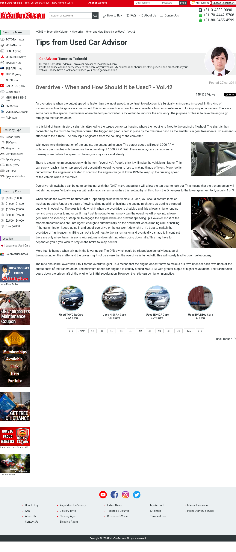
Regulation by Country (73, 505)
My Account (157, 505)
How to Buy (114, 15)
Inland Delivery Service (200, 510)
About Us (150, 15)
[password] (170, 3)
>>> (200, 330)
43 (130, 330)
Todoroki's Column (57, 31)
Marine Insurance (197, 505)
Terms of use (158, 516)
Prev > (189, 330)
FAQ (133, 15)
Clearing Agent (68, 516)
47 (92, 330)
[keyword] (70, 15)
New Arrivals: (62, 2)
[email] (147, 3)
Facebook (114, 494)
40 (159, 330)
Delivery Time (68, 510)
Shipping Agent (69, 521)
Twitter (136, 494)
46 (102, 330)
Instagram (125, 494)
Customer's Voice (117, 516)
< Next (81, 330)
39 (168, 330)
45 (111, 330)
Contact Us (172, 15)
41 (149, 330)
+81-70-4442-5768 (218, 15)
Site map (155, 510)
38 (178, 330)
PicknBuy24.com (22, 15)
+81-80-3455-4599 (218, 20)
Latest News (114, 505)
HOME (39, 31)
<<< (71, 330)
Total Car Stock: (37, 2)
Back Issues (224, 339)
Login (183, 2)
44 (121, 330)
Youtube (103, 494)
